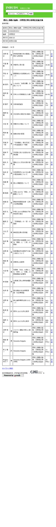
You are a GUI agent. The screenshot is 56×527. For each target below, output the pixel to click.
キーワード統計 (7, 368)
